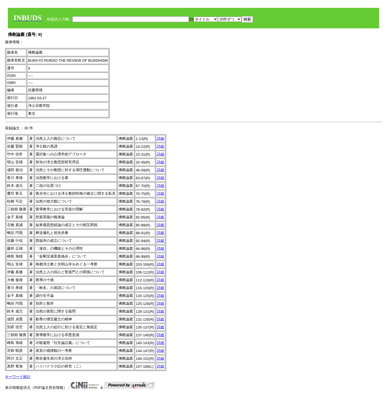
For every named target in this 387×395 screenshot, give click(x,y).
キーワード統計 (18, 377)
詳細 (160, 138)
